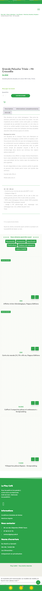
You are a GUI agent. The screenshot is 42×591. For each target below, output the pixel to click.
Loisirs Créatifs (21, 249)
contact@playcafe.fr (11, 534)
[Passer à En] (28, 1)
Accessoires (21, 241)
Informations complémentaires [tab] (27, 109)
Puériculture (12, 245)
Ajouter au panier (20, 95)
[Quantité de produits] (4, 95)
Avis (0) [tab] (7, 112)
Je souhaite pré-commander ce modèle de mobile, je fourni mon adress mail (20, 579)
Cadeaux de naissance (26, 245)
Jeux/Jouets (31, 241)
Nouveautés (10, 241)
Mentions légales (7, 518)
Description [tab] (9, 109)
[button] (4, 102)
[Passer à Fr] (21, 1)
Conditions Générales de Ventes (11, 515)
